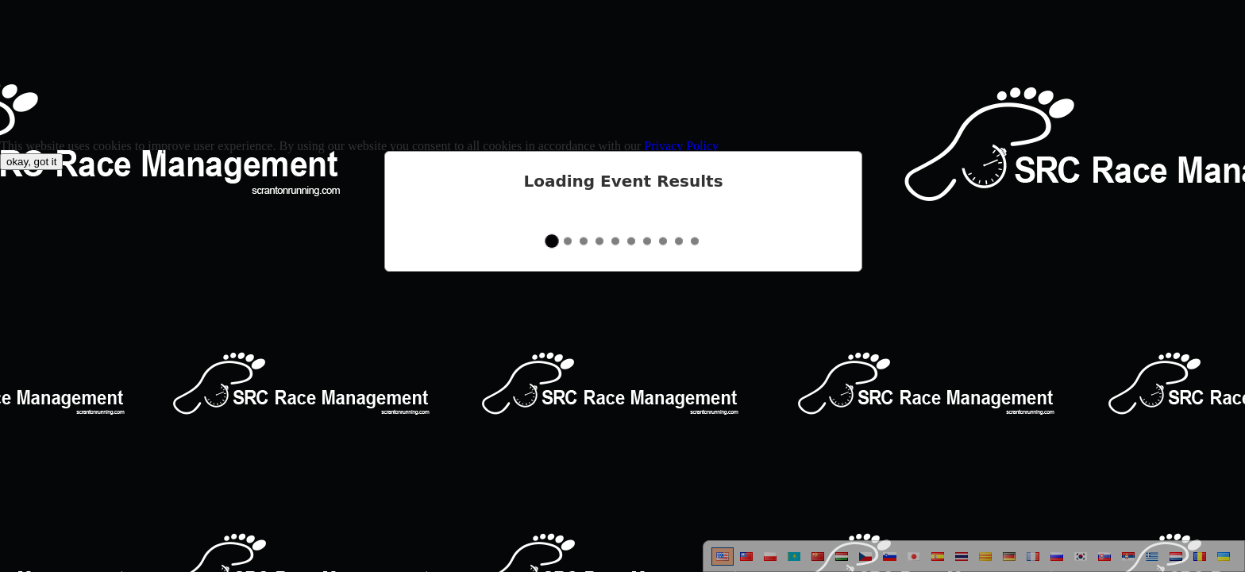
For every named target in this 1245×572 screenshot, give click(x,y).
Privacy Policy (681, 146)
